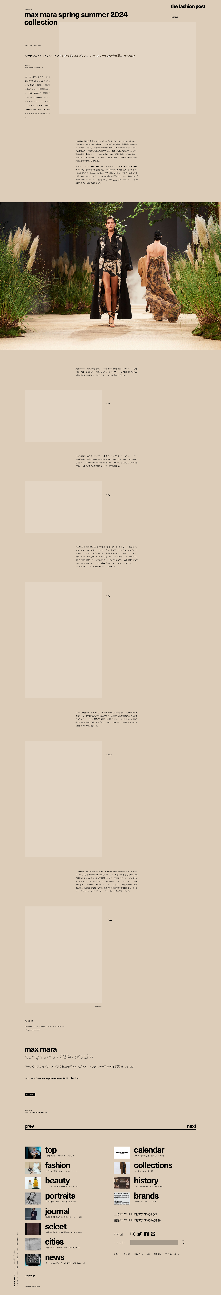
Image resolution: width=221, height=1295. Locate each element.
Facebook (146, 1234)
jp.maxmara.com (34, 1030)
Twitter (139, 1234)
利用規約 (157, 1254)
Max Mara (30, 1094)
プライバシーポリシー (172, 1254)
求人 (149, 1254)
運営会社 (117, 1254)
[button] (122, 394)
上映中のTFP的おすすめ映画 (135, 1214)
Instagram (132, 1234)
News (174, 16)
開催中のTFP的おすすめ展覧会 (137, 1220)
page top (30, 1275)
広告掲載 (127, 1254)
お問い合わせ (139, 1254)
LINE (153, 1234)
